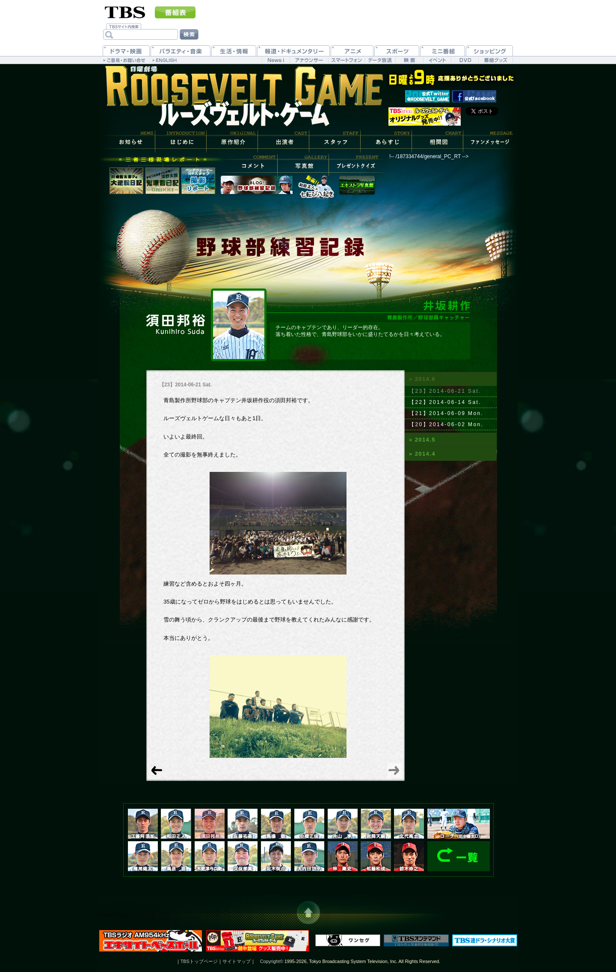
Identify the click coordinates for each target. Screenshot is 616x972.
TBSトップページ (199, 961)
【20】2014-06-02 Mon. (446, 424)
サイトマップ (236, 961)
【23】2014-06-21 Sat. (445, 391)
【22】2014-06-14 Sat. (445, 402)
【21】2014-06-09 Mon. (446, 413)
